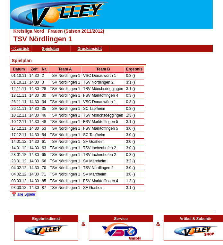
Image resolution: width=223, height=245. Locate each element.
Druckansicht (90, 48)
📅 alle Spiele (23, 194)
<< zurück (21, 48)
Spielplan (50, 48)
